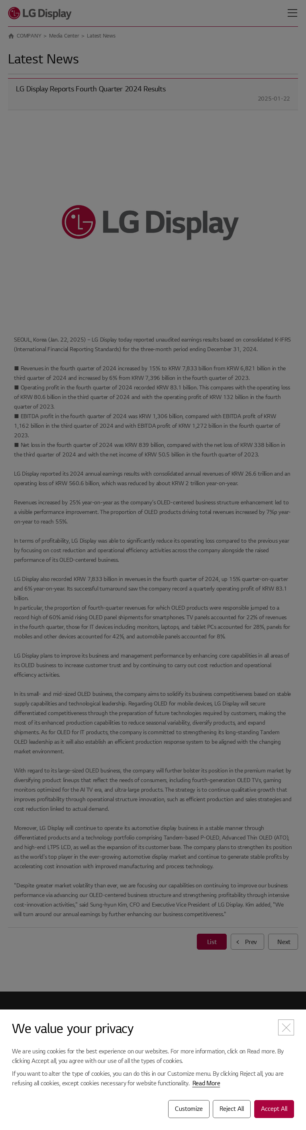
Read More (206, 1083)
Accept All (274, 1109)
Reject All (232, 1109)
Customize (189, 1109)
